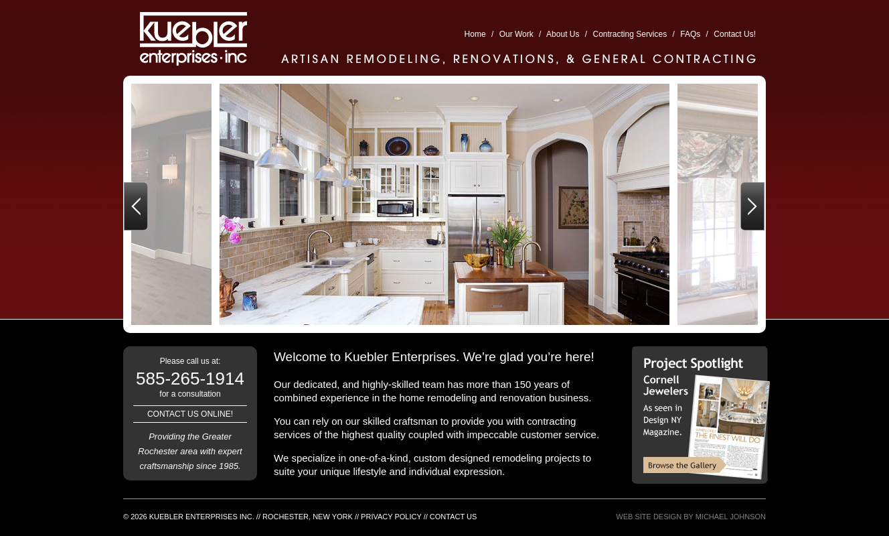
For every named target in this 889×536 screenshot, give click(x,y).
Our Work (516, 34)
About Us (562, 34)
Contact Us (453, 517)
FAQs (690, 34)
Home (475, 34)
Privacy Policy (391, 517)
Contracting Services (630, 34)
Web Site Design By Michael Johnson (691, 517)
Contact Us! (735, 34)
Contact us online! (190, 414)
